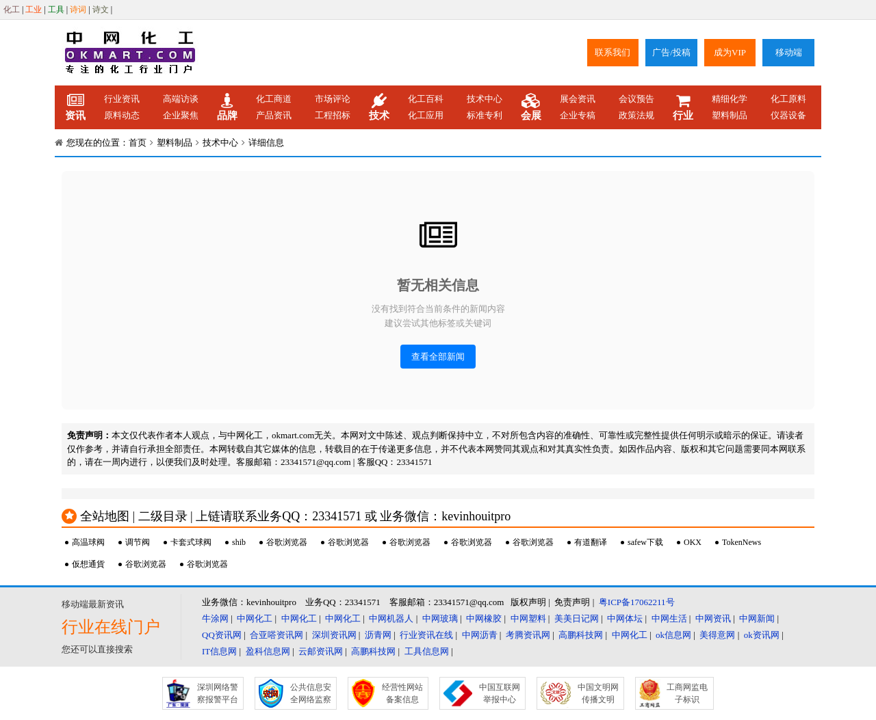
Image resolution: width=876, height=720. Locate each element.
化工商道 (274, 99)
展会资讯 (577, 99)
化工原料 (788, 99)
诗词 (78, 9)
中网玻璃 (440, 618)
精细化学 (729, 99)
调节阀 (137, 542)
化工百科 (425, 99)
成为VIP (730, 52)
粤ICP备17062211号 (637, 602)
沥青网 (378, 635)
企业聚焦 (180, 115)
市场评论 (332, 99)
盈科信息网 (268, 651)
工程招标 (332, 115)
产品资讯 (274, 115)
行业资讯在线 (426, 635)
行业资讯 (122, 99)
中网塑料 (528, 618)
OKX (692, 542)
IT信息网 (219, 651)
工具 (56, 9)
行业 (683, 107)
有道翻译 (590, 542)
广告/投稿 (671, 52)
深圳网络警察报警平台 (217, 693)
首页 (137, 142)
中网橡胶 (484, 618)
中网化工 (254, 618)
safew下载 (645, 542)
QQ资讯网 (222, 635)
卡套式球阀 (190, 542)
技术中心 (484, 99)
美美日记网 (576, 618)
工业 (33, 9)
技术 (379, 107)
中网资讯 (713, 618)
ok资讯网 (762, 635)
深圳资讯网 (334, 635)
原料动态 (122, 115)
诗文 (100, 9)
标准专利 (484, 115)
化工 (11, 9)
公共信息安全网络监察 (310, 693)
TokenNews (741, 542)
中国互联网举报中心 (499, 693)
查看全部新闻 (438, 356)
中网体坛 (625, 618)
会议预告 (636, 99)
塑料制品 (729, 115)
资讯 (75, 107)
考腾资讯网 (528, 635)
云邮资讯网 (320, 651)
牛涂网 (215, 618)
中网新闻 (757, 618)
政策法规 (636, 115)
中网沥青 (480, 635)
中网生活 (669, 618)
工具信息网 (426, 651)
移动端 (788, 52)
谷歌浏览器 (286, 542)
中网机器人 (391, 618)
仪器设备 (788, 115)
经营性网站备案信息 (402, 693)
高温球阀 (88, 542)
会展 (531, 107)
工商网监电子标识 (687, 693)
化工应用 (425, 115)
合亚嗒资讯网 (276, 635)
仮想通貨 (88, 564)
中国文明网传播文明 (598, 693)
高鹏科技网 (580, 635)
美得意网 (717, 635)
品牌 (227, 107)
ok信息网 (673, 635)
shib (239, 542)
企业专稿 (577, 115)
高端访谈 (180, 99)
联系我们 (612, 52)
